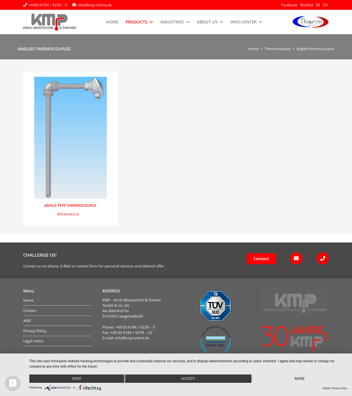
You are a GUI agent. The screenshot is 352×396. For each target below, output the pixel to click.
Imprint (326, 388)
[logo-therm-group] (310, 22)
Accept (188, 378)
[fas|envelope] (294, 258)
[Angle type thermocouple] (70, 138)
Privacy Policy (339, 388)
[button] (68, 214)
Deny (76, 378)
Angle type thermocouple (70, 205)
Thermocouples (277, 48)
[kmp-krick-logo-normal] (49, 22)
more (300, 378)
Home (253, 48)
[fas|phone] (321, 258)
